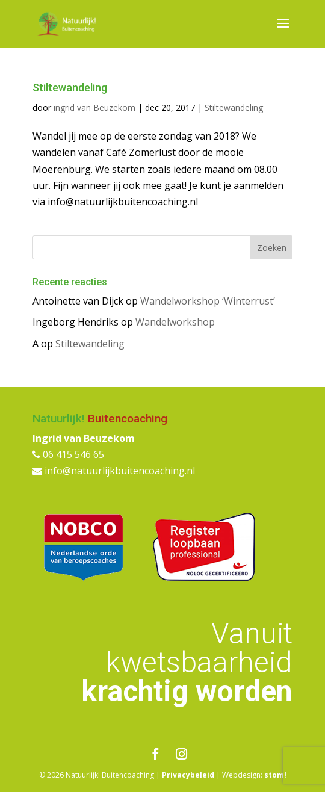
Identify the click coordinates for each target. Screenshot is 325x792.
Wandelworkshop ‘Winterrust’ (207, 301)
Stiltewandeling (69, 87)
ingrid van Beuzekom (94, 107)
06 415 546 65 (68, 454)
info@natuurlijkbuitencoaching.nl (113, 470)
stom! (275, 775)
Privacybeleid (188, 775)
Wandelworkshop (175, 322)
